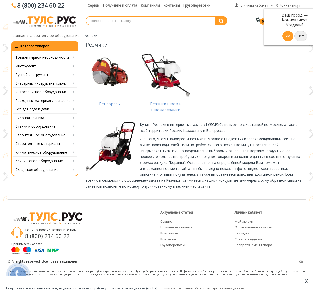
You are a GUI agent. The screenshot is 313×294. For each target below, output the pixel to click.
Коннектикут (288, 5)
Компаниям (150, 5)
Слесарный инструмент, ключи (41, 82)
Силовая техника (30, 116)
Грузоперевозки (196, 5)
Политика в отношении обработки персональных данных (201, 288)
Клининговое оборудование (39, 159)
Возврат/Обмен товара (253, 244)
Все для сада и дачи (32, 108)
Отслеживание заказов (253, 226)
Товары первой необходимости (42, 56)
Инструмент (26, 65)
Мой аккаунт (245, 220)
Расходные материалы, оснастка (43, 99)
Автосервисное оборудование (41, 90)
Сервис (93, 5)
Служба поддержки (250, 238)
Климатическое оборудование (41, 151)
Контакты (171, 5)
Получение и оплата (120, 5)
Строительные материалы (38, 142)
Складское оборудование (37, 168)
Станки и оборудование (36, 125)
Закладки (242, 232)
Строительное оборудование (40, 134)
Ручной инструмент (32, 73)
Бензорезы (109, 102)
